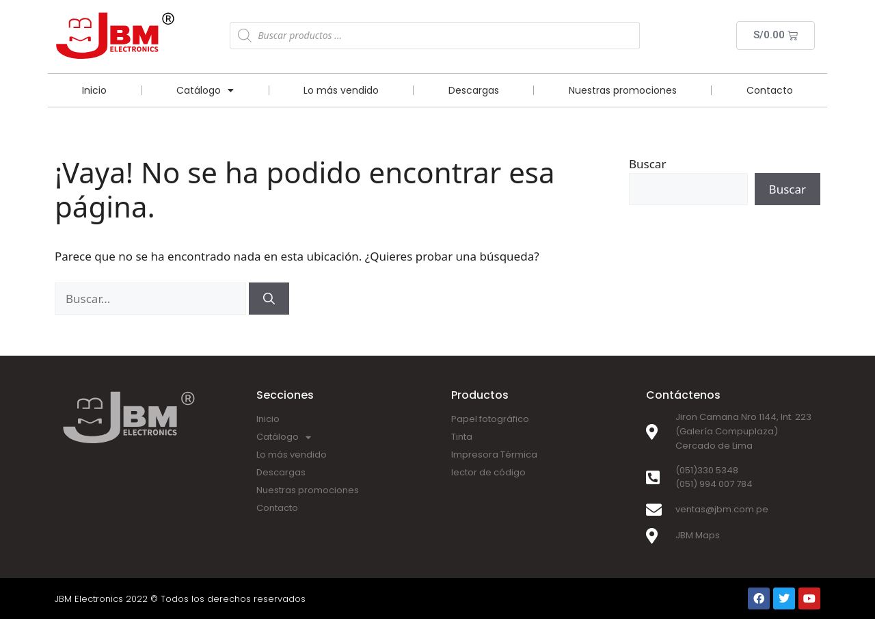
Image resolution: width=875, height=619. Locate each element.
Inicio (94, 90)
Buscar (647, 164)
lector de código (488, 472)
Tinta (461, 436)
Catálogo (205, 90)
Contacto (769, 90)
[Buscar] (269, 298)
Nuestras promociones (623, 90)
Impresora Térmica (494, 454)
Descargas (473, 90)
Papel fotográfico (490, 418)
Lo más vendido (341, 90)
